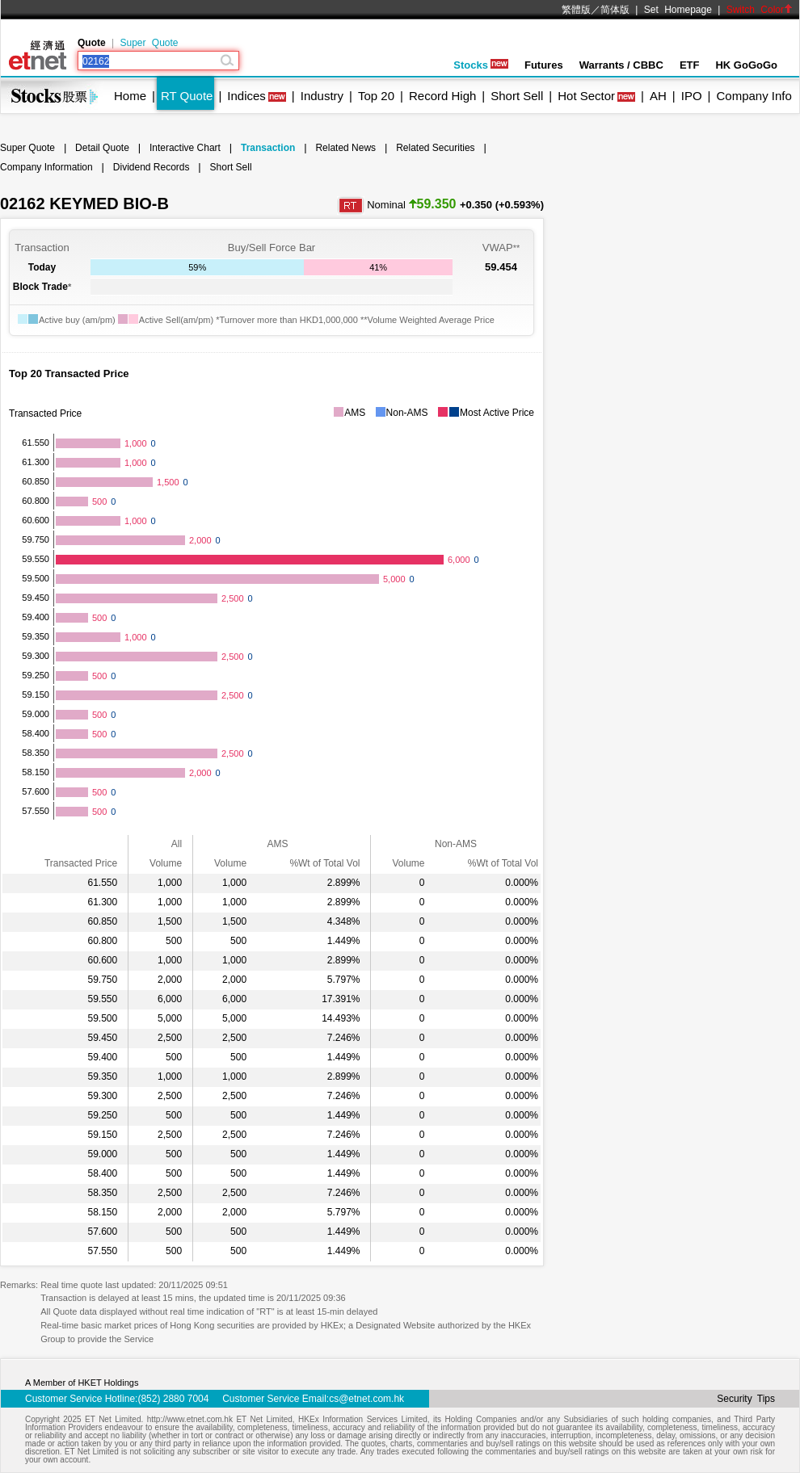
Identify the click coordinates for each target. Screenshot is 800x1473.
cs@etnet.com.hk (366, 1398)
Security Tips (746, 1398)
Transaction (268, 147)
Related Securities (435, 147)
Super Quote (149, 42)
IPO (691, 96)
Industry (322, 96)
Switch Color (759, 9)
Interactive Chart (185, 147)
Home (130, 96)
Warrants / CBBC (621, 65)
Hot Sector (586, 96)
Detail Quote (102, 147)
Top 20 (376, 96)
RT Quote (187, 96)
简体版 (614, 9)
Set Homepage (678, 9)
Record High (442, 96)
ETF (690, 65)
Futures (543, 65)
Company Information (46, 167)
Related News (345, 147)
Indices (246, 96)
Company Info (753, 96)
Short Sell (517, 96)
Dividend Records (151, 167)
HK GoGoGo (746, 65)
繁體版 (576, 9)
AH (658, 96)
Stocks (480, 65)
